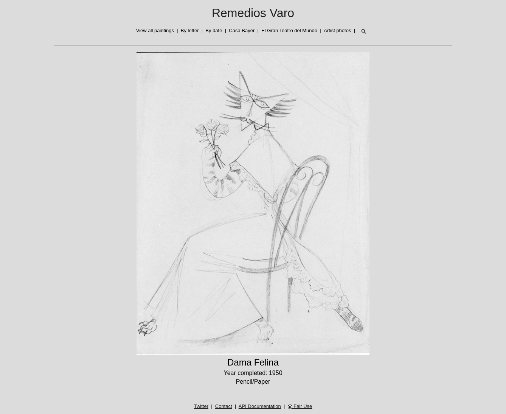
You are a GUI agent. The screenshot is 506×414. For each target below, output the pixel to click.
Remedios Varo (253, 13)
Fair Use (300, 406)
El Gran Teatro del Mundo (289, 30)
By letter (190, 30)
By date (213, 30)
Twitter (201, 406)
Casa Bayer (242, 30)
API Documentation (260, 406)
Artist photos (337, 30)
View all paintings (155, 30)
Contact (223, 406)
